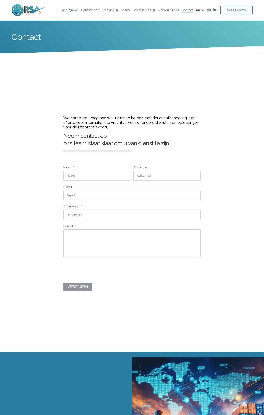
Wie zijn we (70, 10)
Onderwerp (71, 207)
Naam (67, 168)
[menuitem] (200, 10)
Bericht (68, 227)
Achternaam (141, 168)
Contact (187, 10)
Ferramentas (141, 10)
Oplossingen (90, 10)
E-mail (67, 188)
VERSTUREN (78, 288)
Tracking (108, 10)
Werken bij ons (168, 10)
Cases (125, 10)
